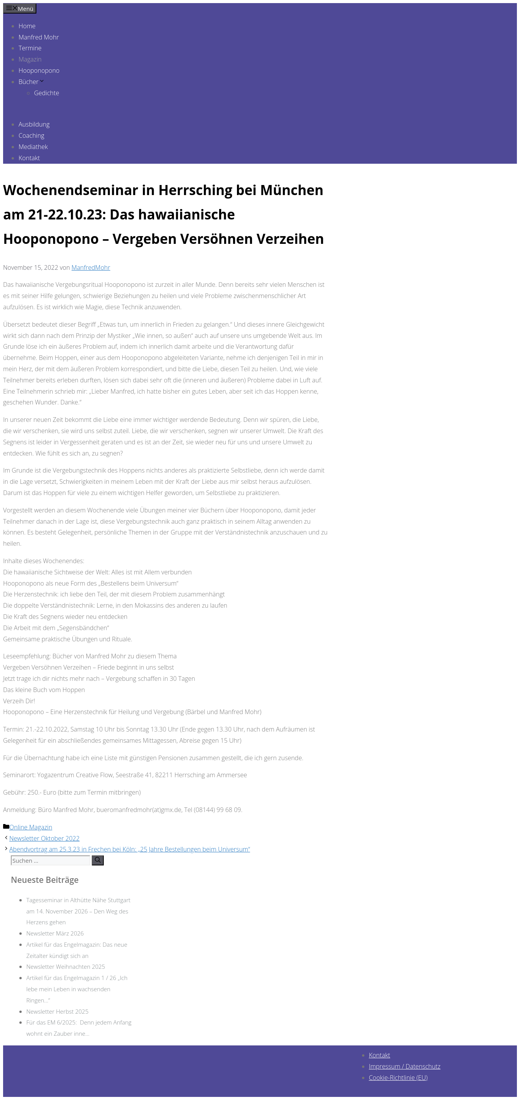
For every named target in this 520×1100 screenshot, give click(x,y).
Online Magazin (30, 827)
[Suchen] (98, 860)
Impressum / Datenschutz (405, 1066)
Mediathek (33, 146)
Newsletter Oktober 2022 (44, 838)
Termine (30, 48)
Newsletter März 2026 (55, 933)
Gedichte (46, 93)
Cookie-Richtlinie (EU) (398, 1077)
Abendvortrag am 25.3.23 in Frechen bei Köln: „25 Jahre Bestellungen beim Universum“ (129, 849)
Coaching (31, 135)
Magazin (30, 59)
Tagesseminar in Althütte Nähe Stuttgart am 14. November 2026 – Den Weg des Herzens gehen (78, 911)
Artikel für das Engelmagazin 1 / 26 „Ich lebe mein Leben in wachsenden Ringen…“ (76, 989)
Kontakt (29, 158)
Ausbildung (34, 124)
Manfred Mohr (39, 37)
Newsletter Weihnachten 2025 (65, 966)
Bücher (32, 81)
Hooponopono (39, 70)
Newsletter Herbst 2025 (57, 1011)
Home (27, 26)
